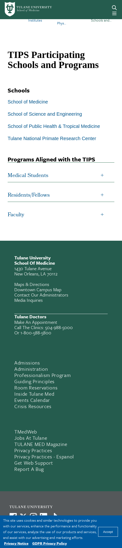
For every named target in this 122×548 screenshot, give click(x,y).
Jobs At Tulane (30, 437)
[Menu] (114, 13)
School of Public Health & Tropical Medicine (54, 126)
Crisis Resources (33, 406)
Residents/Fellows (29, 195)
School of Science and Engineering (45, 114)
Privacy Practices (33, 450)
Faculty (16, 215)
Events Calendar (32, 400)
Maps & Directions (31, 284)
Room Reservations (36, 387)
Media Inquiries (28, 300)
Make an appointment (35, 322)
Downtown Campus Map (37, 289)
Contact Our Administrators (41, 294)
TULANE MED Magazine (40, 444)
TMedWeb (25, 431)
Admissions (27, 362)
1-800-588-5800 (36, 332)
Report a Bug (29, 469)
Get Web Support (33, 462)
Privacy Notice (16, 543)
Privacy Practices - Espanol (44, 456)
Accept (108, 532)
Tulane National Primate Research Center (52, 138)
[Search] (114, 8)
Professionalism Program (42, 375)
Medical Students (28, 175)
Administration (31, 368)
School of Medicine (28, 101)
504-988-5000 (59, 327)
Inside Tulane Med (34, 393)
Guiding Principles (34, 381)
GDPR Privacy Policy (49, 543)
